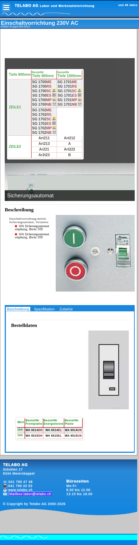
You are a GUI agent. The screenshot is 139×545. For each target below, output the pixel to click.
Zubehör (66, 309)
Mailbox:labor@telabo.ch (30, 494)
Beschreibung (18, 309)
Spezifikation (44, 309)
